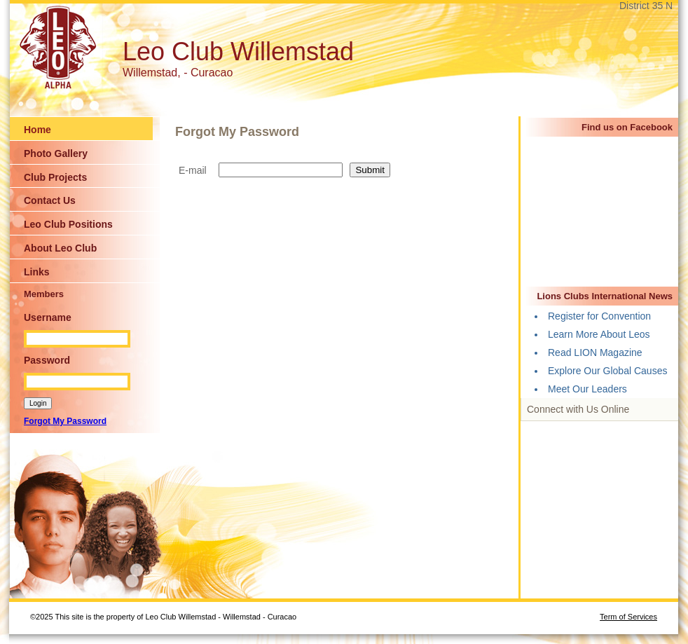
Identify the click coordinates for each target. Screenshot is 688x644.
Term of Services (628, 616)
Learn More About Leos (599, 334)
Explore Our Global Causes (607, 370)
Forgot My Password (65, 421)
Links (37, 272)
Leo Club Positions (68, 224)
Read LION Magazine (595, 352)
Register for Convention (599, 316)
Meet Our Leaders (587, 389)
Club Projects (55, 177)
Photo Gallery (56, 153)
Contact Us (50, 200)
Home (37, 129)
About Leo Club (60, 248)
